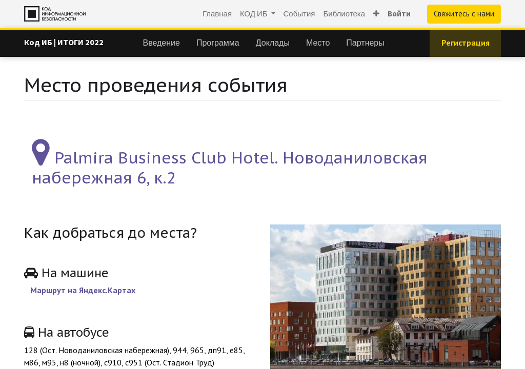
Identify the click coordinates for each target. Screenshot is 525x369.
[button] (376, 14)
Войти (399, 13)
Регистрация (465, 42)
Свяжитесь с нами (464, 13)
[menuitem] (217, 14)
